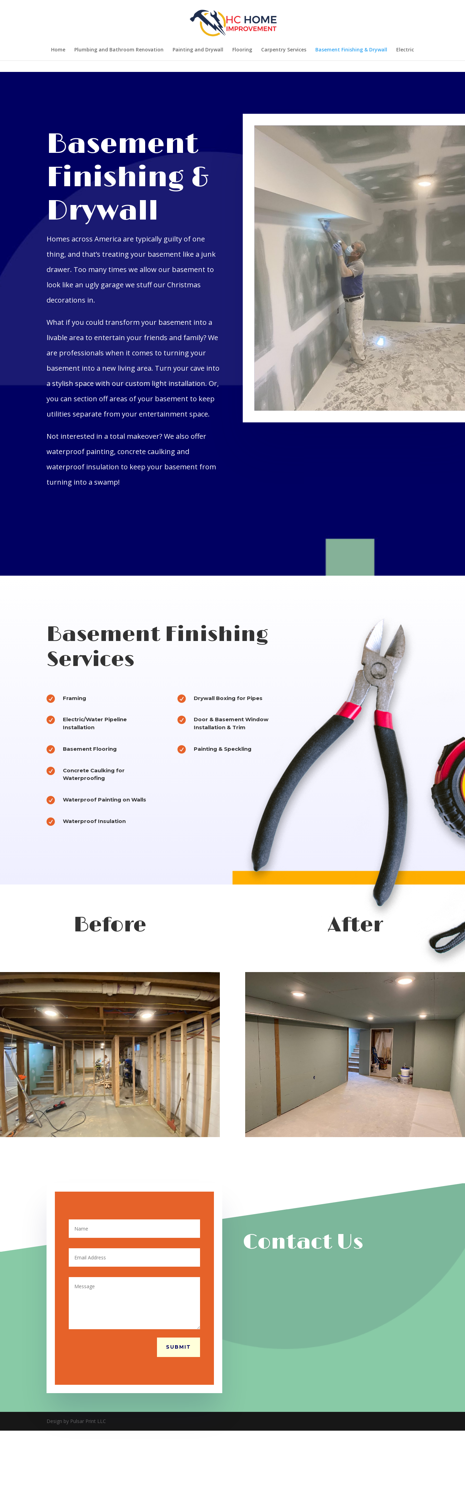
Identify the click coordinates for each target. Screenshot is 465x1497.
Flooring (242, 50)
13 (133, 1141)
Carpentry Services (283, 50)
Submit (178, 1347)
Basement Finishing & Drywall (351, 50)
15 (145, 1141)
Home (58, 50)
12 (127, 1141)
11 (122, 1141)
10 (116, 1141)
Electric (405, 50)
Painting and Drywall (198, 50)
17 (157, 1141)
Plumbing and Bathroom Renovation (119, 50)
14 (139, 1141)
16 (151, 1141)
